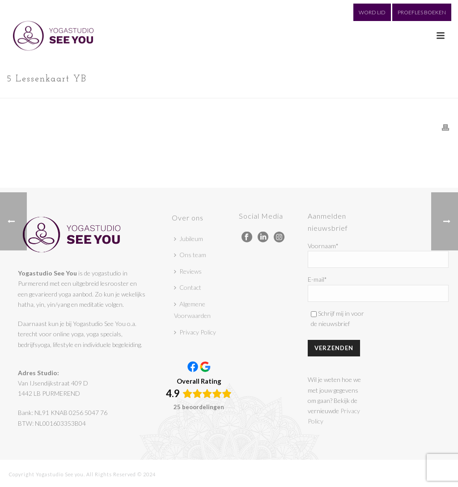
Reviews (188, 271)
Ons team (190, 254)
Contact (187, 287)
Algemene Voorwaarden (192, 310)
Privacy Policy (195, 332)
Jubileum (188, 238)
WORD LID (372, 12)
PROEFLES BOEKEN (422, 12)
